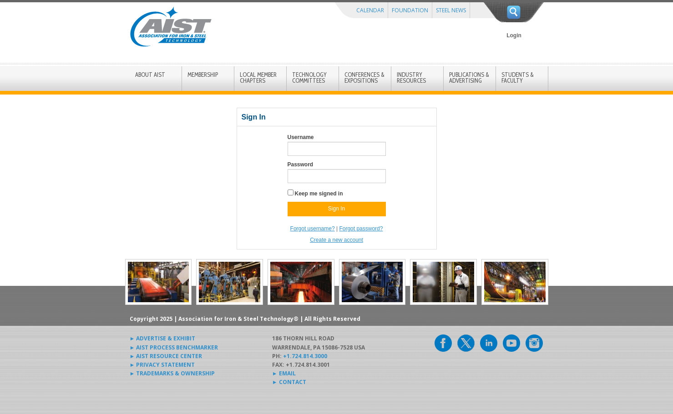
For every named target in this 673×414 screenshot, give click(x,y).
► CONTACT (289, 382)
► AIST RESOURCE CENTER (166, 356)
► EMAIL (284, 373)
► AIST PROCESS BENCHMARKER (174, 347)
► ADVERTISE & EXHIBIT (163, 338)
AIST (171, 27)
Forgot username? (312, 228)
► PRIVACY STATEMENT (162, 365)
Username (301, 137)
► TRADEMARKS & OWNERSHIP (172, 373)
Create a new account (336, 240)
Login (513, 35)
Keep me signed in (319, 193)
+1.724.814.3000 (305, 356)
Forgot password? (361, 228)
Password (301, 164)
